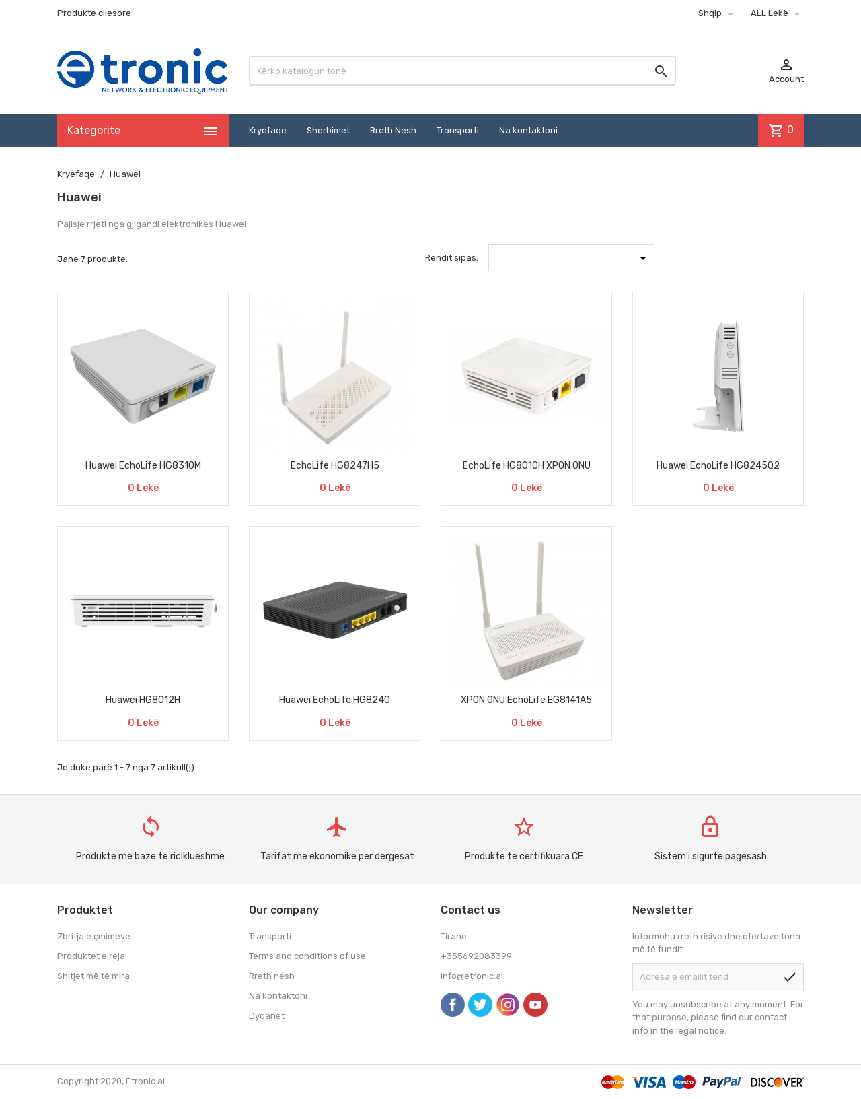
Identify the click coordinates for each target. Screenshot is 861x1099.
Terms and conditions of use (307, 956)
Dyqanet (267, 1016)
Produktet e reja (91, 956)
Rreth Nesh (393, 130)
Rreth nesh (272, 976)
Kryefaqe (268, 130)
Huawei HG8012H (143, 700)
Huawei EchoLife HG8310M (143, 465)
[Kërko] (462, 70)
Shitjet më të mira (93, 976)
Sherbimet (328, 130)
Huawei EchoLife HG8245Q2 (718, 465)
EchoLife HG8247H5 (335, 465)
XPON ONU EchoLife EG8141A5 (526, 700)
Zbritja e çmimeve (93, 936)
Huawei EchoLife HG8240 (334, 700)
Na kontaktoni (528, 130)
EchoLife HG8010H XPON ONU (527, 465)
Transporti (458, 130)
